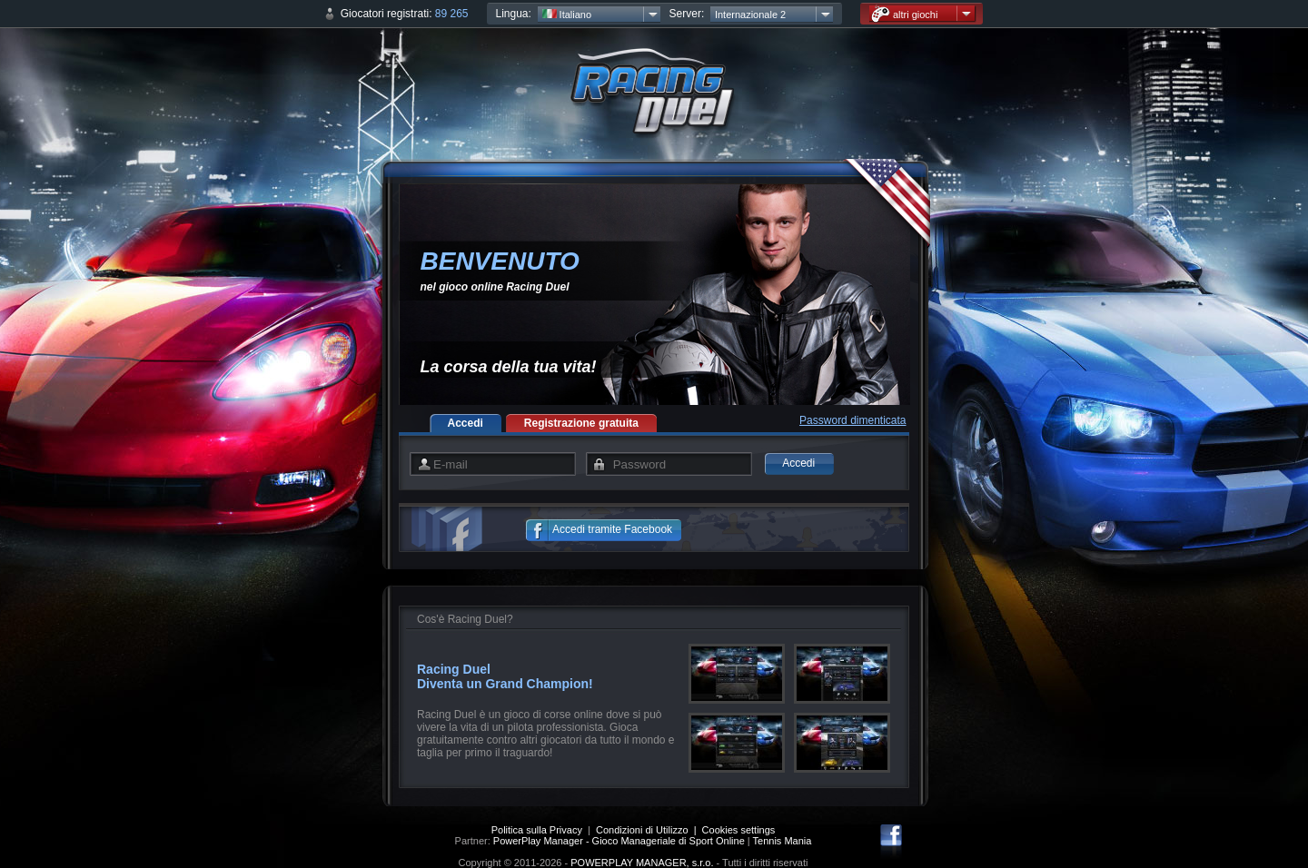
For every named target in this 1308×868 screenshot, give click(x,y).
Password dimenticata (852, 420)
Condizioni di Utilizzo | (649, 829)
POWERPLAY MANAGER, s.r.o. (641, 862)
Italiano (567, 14)
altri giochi (904, 14)
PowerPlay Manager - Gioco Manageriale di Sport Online (619, 840)
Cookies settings (739, 829)
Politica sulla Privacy (536, 829)
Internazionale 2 (750, 14)
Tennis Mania (782, 840)
